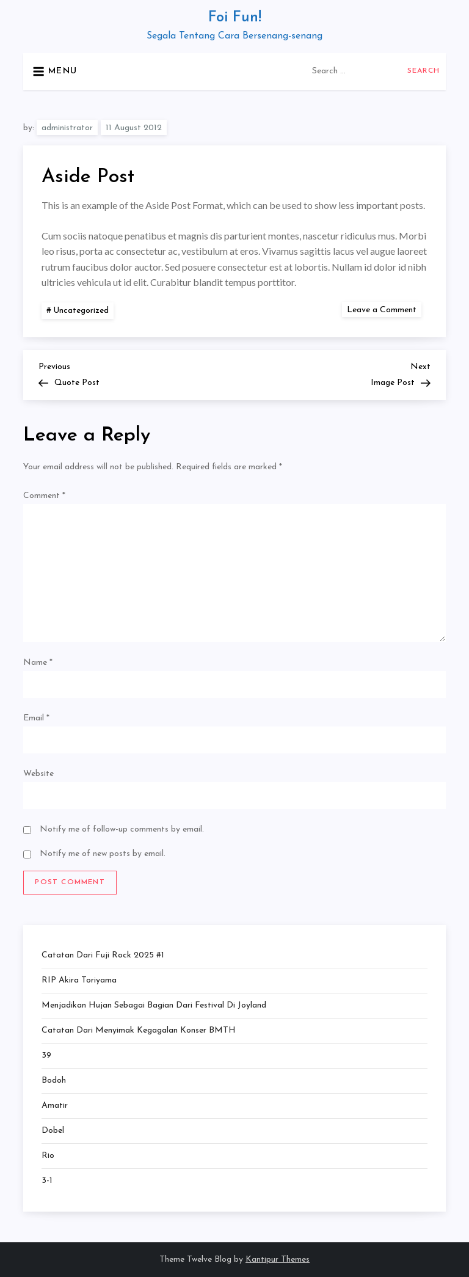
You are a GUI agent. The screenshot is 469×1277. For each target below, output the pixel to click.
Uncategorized (81, 310)
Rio (48, 1155)
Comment (44, 495)
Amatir (55, 1105)
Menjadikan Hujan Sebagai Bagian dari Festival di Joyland (154, 1005)
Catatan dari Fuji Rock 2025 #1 (103, 955)
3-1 (47, 1180)
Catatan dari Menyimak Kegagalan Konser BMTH (139, 1030)
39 (46, 1055)
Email (36, 718)
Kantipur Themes (277, 1259)
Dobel (53, 1130)
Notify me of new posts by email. (102, 853)
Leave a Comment (384, 309)
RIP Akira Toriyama (79, 980)
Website (38, 773)
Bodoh (54, 1080)
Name (38, 662)
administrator (67, 128)
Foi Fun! (234, 17)
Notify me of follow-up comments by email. (122, 829)
